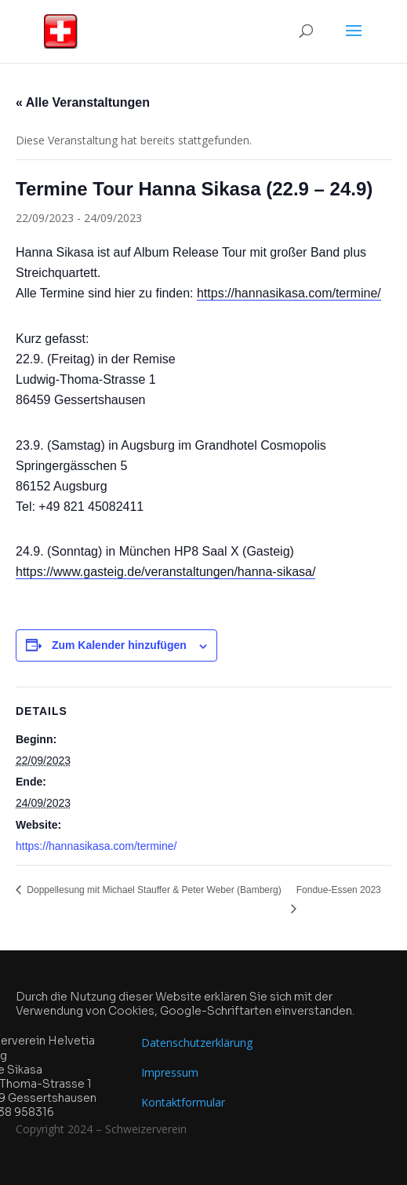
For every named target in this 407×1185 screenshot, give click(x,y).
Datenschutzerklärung (197, 1042)
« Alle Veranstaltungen (83, 102)
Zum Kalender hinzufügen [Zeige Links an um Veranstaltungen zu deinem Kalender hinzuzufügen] (119, 645)
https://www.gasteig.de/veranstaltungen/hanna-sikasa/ (165, 571)
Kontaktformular (183, 1102)
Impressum (169, 1072)
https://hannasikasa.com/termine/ (289, 293)
